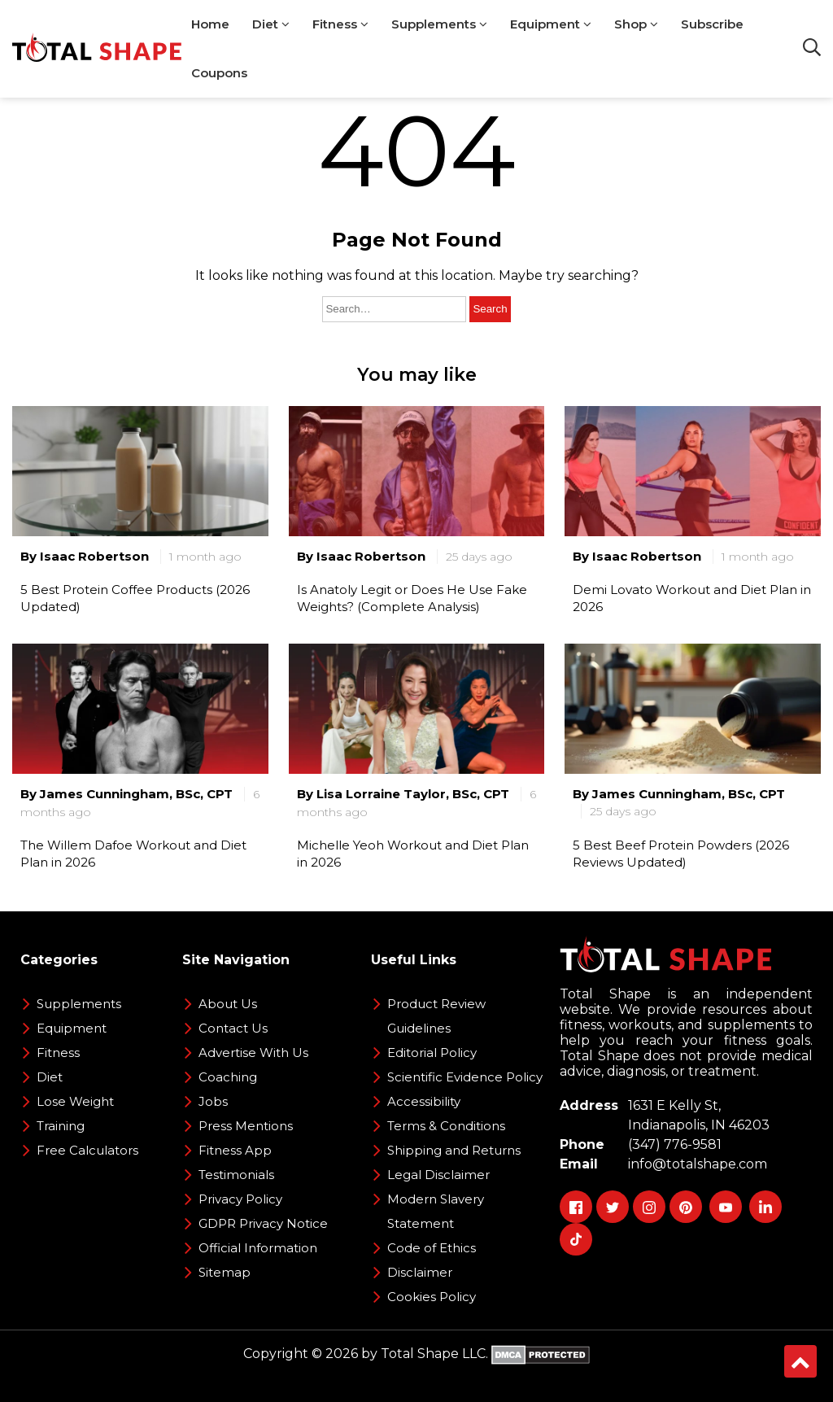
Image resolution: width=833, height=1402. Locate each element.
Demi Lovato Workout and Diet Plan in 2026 (692, 598)
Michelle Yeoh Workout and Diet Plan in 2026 (413, 853)
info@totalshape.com (694, 1164)
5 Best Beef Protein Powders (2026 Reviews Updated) (681, 853)
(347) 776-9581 (671, 1144)
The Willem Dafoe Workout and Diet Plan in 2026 (133, 853)
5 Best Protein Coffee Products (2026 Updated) (135, 598)
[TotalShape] (96, 49)
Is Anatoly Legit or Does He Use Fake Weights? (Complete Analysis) (412, 598)
